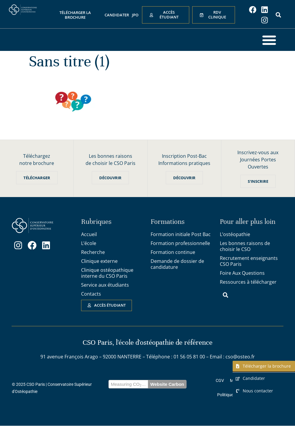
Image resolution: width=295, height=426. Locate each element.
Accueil (89, 234)
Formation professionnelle (180, 243)
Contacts (91, 294)
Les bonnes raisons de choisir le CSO (245, 246)
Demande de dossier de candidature (177, 264)
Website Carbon (167, 384)
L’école (88, 243)
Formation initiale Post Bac (181, 234)
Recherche (93, 252)
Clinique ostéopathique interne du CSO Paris (107, 273)
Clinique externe (99, 261)
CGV (220, 380)
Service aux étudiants (105, 285)
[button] (269, 40)
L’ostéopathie (235, 234)
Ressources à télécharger (248, 282)
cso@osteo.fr (240, 356)
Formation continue (173, 252)
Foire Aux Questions (242, 273)
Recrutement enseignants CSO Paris (249, 261)
